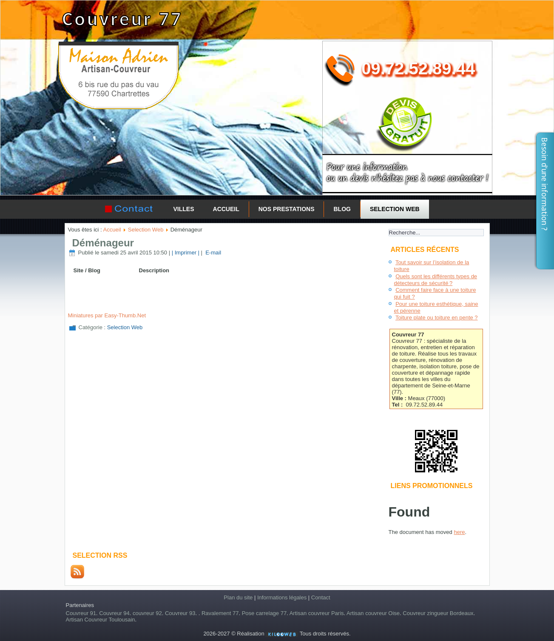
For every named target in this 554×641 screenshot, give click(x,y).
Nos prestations (287, 209)
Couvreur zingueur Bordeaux (438, 613)
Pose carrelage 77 (264, 613)
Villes (183, 209)
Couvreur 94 (114, 613)
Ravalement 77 (220, 613)
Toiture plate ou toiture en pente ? (436, 317)
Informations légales (282, 597)
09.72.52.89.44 (418, 68)
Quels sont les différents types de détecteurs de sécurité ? (435, 279)
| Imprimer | (185, 252)
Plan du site (238, 597)
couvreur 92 (147, 613)
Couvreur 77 (122, 19)
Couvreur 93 (180, 613)
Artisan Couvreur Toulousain (100, 619)
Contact (320, 597)
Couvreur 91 (81, 613)
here (459, 532)
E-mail (212, 252)
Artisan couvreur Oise (373, 613)
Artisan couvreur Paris (317, 613)
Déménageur (103, 242)
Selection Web (395, 209)
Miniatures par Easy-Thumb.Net (107, 315)
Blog (341, 209)
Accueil (226, 209)
